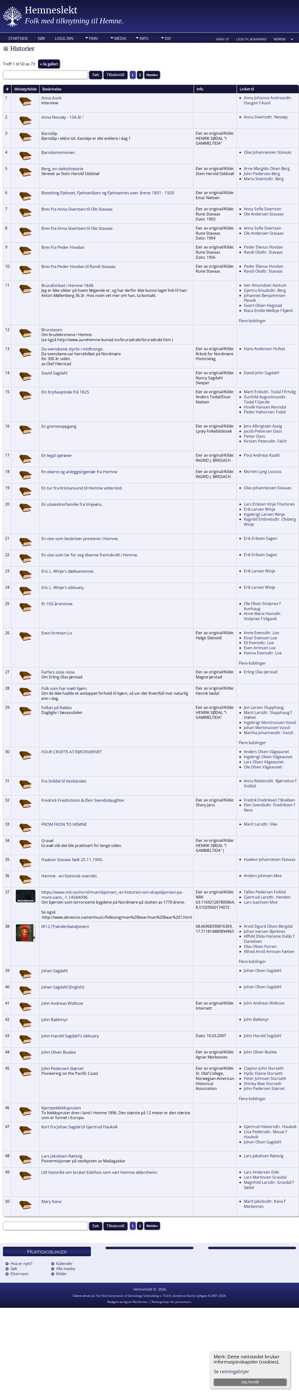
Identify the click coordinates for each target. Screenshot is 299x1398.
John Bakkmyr (54, 1019)
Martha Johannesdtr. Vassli (268, 732)
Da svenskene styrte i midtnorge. (72, 349)
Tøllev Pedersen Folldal (265, 892)
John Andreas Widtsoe (62, 1003)
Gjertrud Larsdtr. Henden (267, 897)
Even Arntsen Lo (56, 633)
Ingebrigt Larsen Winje (264, 514)
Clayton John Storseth (264, 1068)
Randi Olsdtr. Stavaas (263, 252)
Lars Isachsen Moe (261, 902)
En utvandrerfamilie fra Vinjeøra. (71, 504)
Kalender (64, 1263)
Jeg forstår (250, 1382)
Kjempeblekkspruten (61, 1108)
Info (144, 38)
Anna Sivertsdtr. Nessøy (266, 117)
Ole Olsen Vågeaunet (263, 767)
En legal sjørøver (56, 455)
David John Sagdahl (261, 372)
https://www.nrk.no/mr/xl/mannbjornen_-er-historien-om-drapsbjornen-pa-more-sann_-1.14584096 (112, 894)
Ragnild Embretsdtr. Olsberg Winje (270, 521)
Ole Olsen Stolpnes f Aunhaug (262, 606)
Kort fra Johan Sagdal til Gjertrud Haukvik (79, 1127)
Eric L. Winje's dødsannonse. (67, 571)
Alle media (65, 1268)
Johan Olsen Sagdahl (262, 970)
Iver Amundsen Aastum (265, 285)
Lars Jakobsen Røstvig (61, 1156)
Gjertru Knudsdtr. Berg (265, 290)
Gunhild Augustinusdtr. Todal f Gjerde (265, 399)
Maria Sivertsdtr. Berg (264, 178)
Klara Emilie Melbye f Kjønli (268, 310)
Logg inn (64, 38)
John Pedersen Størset (62, 1068)
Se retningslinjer (231, 1371)
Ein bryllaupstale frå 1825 (65, 392)
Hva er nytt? (21, 1263)
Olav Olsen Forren (260, 946)
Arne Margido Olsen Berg (267, 168)
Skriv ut (222, 39)
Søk (41, 38)
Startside (18, 38)
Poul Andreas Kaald (262, 455)
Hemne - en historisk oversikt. (69, 876)
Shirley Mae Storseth (263, 1083)
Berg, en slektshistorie (62, 168)
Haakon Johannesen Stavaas (270, 859)
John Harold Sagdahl (262, 1035)
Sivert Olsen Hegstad (263, 305)
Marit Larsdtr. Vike (260, 824)
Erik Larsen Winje (259, 509)
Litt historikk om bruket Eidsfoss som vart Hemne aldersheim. (99, 1172)
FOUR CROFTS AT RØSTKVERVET (71, 752)
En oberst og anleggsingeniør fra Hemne (79, 471)
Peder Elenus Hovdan (263, 247)
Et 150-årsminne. (57, 603)
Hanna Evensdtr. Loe (263, 653)
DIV (168, 38)
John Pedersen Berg (262, 173)
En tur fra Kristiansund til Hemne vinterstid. (82, 488)
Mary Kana (51, 1201)
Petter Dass (254, 436)
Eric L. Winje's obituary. (63, 587)
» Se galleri (49, 64)
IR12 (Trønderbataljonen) (65, 926)
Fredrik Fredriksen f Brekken (269, 800)
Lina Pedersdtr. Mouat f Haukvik (265, 1134)
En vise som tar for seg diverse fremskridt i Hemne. (89, 555)
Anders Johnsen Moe (263, 875)
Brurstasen (51, 329)
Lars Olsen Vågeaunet (264, 762)
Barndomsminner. (58, 152)
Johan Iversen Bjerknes (264, 931)
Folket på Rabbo (56, 707)
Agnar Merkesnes (135, 1302)
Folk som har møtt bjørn (64, 688)
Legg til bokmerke (251, 39)
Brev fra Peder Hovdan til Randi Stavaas (78, 266)
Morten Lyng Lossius (262, 471)
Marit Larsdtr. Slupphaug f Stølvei (268, 715)
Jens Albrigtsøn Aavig (263, 426)
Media (120, 38)
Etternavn (19, 1273)
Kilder (61, 1273)
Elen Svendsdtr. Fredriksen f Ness (269, 807)
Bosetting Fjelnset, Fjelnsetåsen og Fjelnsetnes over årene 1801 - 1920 (107, 193)
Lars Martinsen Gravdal (265, 1177)
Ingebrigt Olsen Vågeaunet (268, 756)
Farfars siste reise (58, 672)
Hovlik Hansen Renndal (265, 407)
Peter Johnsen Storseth (265, 1078)
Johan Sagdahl (54, 970)
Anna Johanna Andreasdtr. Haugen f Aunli (268, 100)
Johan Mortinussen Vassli (267, 727)
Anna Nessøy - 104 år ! (62, 117)
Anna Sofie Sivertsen (262, 209)
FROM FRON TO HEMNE (64, 824)
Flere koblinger (252, 320)
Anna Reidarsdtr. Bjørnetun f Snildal (270, 783)
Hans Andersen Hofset (264, 348)
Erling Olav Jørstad (260, 672)
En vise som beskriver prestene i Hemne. (80, 538)
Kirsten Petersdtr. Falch (265, 441)
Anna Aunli (51, 98)
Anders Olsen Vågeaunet (266, 751)
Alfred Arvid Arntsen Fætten (269, 951)
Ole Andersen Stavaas (264, 214)
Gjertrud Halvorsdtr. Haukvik (270, 1126)
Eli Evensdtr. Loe (259, 642)
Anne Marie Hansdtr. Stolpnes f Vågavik (263, 616)
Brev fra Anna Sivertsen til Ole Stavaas (77, 209)
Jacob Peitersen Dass (263, 431)
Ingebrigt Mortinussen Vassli (270, 722)
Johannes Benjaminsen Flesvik (265, 298)
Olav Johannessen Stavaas (267, 152)
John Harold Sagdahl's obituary (70, 1036)
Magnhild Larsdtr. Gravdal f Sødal (269, 1185)
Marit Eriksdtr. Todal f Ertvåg (270, 391)
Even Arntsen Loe (260, 647)
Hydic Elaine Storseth (263, 1073)
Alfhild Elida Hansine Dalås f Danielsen (269, 939)
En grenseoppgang (58, 426)
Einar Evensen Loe (260, 638)
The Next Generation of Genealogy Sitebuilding (127, 1296)
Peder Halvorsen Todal (265, 412)
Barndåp (49, 133)
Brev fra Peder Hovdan (62, 247)
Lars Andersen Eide (261, 1172)
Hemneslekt (51, 10)
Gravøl (47, 840)
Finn (93, 38)
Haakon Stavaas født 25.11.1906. (72, 859)
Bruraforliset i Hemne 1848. (67, 285)
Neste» (152, 75)
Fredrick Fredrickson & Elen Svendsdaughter (83, 800)
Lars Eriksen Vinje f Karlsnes (269, 504)
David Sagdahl (54, 373)
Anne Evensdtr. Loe (261, 632)
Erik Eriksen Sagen (260, 538)
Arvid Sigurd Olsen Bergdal (268, 926)
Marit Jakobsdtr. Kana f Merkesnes (264, 1204)
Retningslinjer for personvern (171, 1302)
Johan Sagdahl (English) (62, 987)
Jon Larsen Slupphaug (264, 707)
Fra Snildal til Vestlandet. (64, 781)
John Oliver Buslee (58, 1052)
